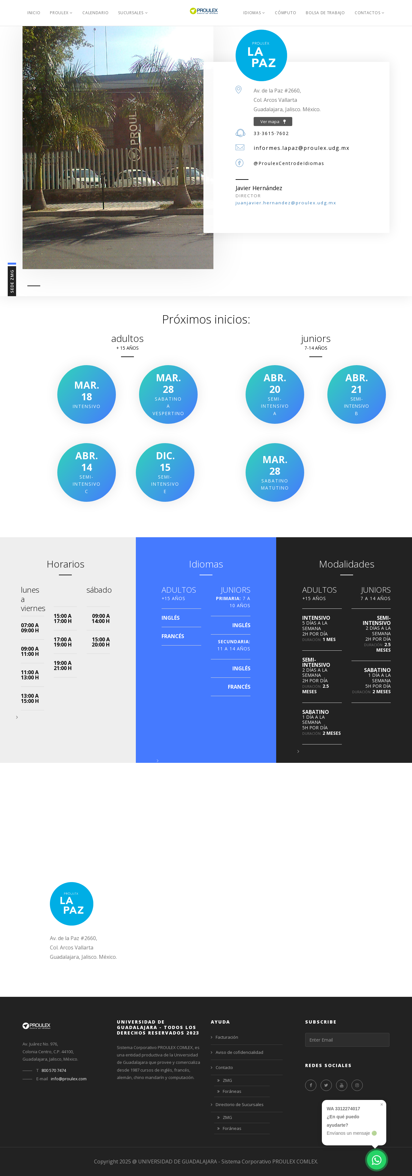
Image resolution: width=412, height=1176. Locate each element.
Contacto (222, 1067)
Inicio (33, 12)
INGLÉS (171, 617)
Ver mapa (273, 121)
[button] (17, 717)
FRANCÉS (173, 636)
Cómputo (285, 12)
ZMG (224, 1080)
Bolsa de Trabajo (325, 12)
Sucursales (130, 12)
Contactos (367, 12)
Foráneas (229, 1091)
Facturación (224, 1037)
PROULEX (59, 12)
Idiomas (252, 12)
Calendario (95, 12)
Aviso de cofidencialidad (237, 1052)
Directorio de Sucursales (237, 1104)
